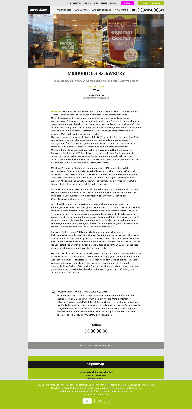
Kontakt (113, 3)
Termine (87, 3)
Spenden (127, 3)
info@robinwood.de (82, 314)
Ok (87, 403)
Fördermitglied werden (151, 3)
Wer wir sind (64, 10)
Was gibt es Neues (101, 10)
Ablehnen (102, 403)
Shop (96, 3)
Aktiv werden (122, 10)
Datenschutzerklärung (96, 397)
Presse (104, 3)
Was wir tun (81, 10)
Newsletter (75, 3)
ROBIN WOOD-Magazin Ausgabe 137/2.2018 (82, 291)
